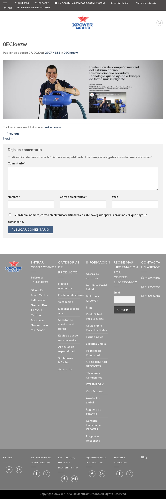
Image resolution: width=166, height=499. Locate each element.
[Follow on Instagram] (19, 469)
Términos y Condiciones (94, 375)
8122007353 (152, 287)
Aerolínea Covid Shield (96, 287)
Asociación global (93, 400)
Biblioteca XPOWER (92, 298)
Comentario (16, 163)
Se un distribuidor (120, 3)
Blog (89, 307)
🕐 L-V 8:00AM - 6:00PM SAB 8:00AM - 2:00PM (80, 3)
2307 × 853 (52, 52)
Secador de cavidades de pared (66, 324)
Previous (11, 133)
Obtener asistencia (145, 3)
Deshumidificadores (71, 295)
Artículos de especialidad (66, 349)
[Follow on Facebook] (9, 469)
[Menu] (7, 5)
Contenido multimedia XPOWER (32, 7)
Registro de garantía (93, 411)
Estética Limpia (96, 343)
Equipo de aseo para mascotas (68, 337)
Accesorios (65, 369)
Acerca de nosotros (92, 276)
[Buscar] (159, 23)
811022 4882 (42, 3)
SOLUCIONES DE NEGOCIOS (97, 364)
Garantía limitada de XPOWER (93, 425)
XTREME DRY (94, 384)
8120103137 (152, 278)
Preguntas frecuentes (93, 438)
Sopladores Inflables (65, 360)
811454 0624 (22, 3)
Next (8, 138)
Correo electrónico (73, 197)
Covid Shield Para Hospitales (96, 327)
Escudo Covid (94, 336)
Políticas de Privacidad (93, 353)
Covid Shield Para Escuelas (95, 316)
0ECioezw (71, 52)
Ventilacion (65, 301)
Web (115, 197)
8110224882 (152, 296)
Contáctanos (94, 391)
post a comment (53, 127)
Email (117, 292)
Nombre (14, 197)
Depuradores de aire (68, 311)
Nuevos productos (65, 286)
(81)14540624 (39, 282)
